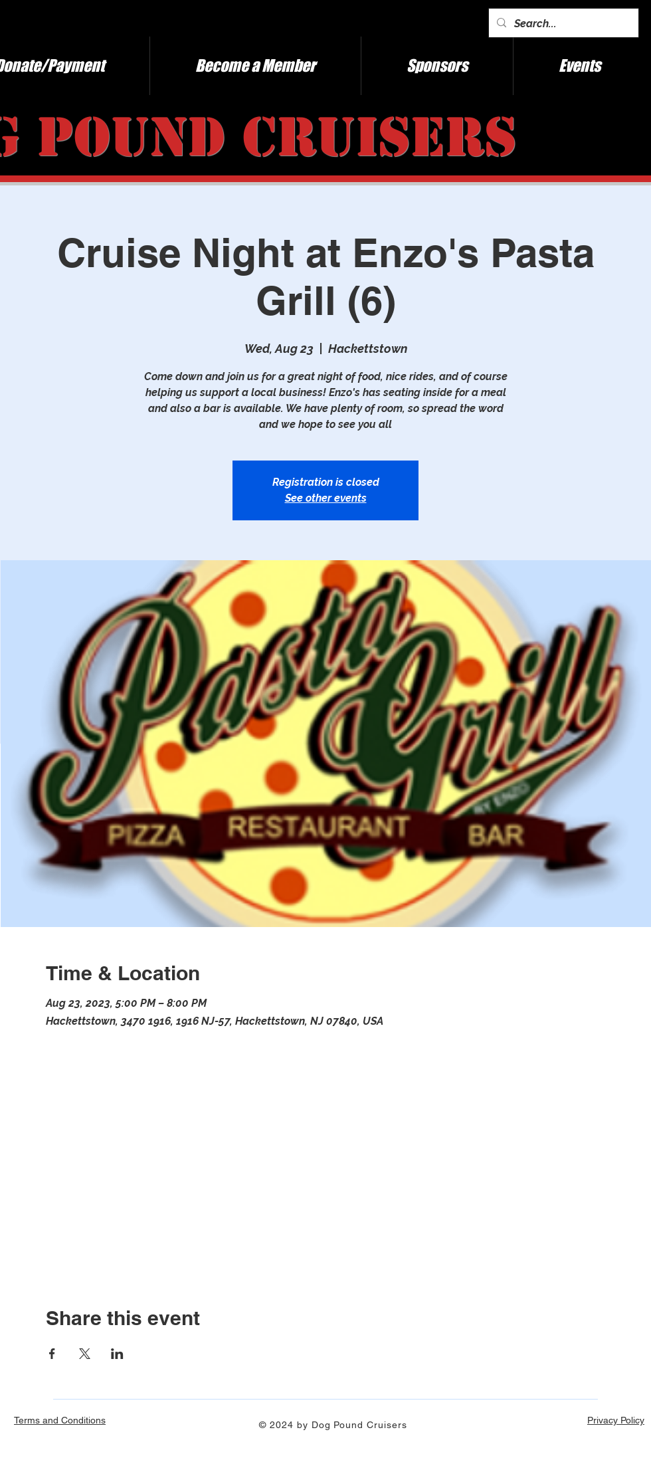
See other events (326, 498)
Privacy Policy (615, 1420)
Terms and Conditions (60, 1420)
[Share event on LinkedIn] (117, 1353)
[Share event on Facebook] (52, 1353)
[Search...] (562, 24)
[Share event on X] (84, 1353)
